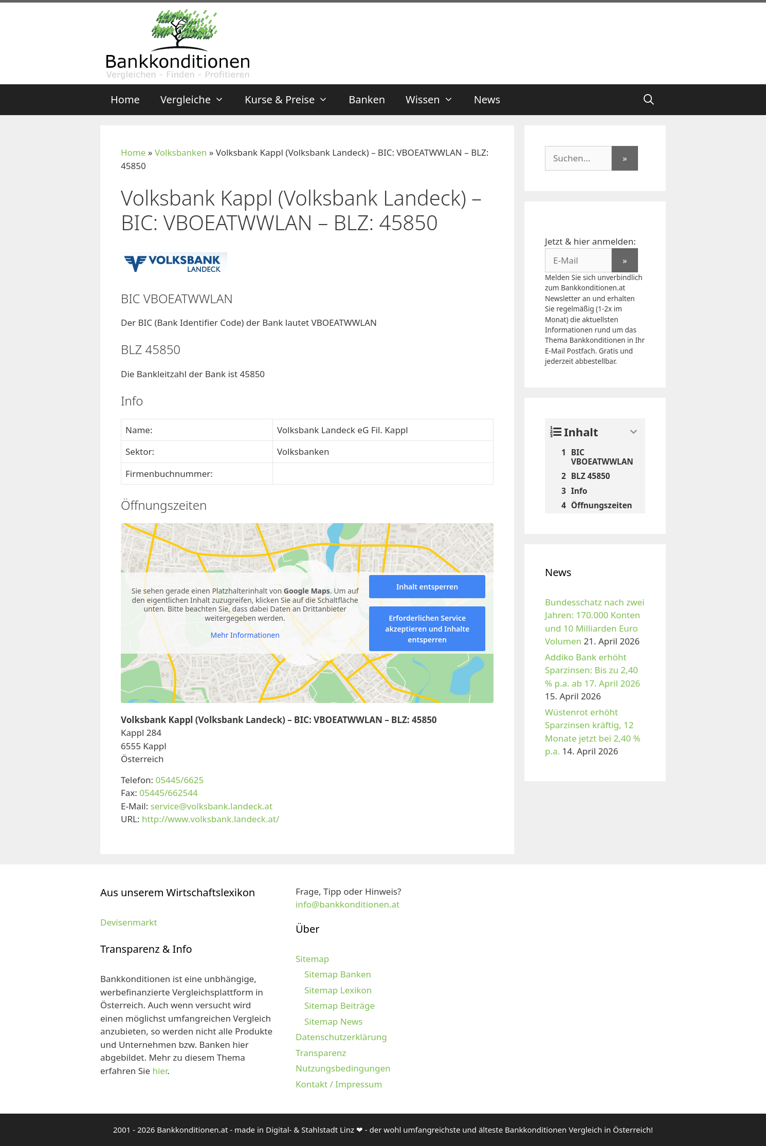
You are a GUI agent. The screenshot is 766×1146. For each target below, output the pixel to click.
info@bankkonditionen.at (347, 904)
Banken (367, 99)
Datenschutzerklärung (341, 1037)
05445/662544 (168, 793)
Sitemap (312, 959)
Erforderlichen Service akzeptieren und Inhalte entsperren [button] (427, 628)
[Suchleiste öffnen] (649, 99)
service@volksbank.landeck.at (211, 806)
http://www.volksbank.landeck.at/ (210, 819)
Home (125, 99)
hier (159, 1071)
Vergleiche (197, 99)
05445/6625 (179, 780)
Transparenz (321, 1053)
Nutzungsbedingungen (343, 1068)
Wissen (435, 99)
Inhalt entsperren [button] (427, 587)
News (487, 99)
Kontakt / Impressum (339, 1084)
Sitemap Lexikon (338, 990)
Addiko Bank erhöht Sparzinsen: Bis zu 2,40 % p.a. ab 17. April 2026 (592, 670)
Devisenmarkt (128, 922)
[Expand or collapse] (633, 431)
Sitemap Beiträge (339, 1005)
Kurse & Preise (291, 99)
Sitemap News (333, 1021)
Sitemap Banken (337, 974)
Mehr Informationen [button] (244, 635)
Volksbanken (181, 152)
